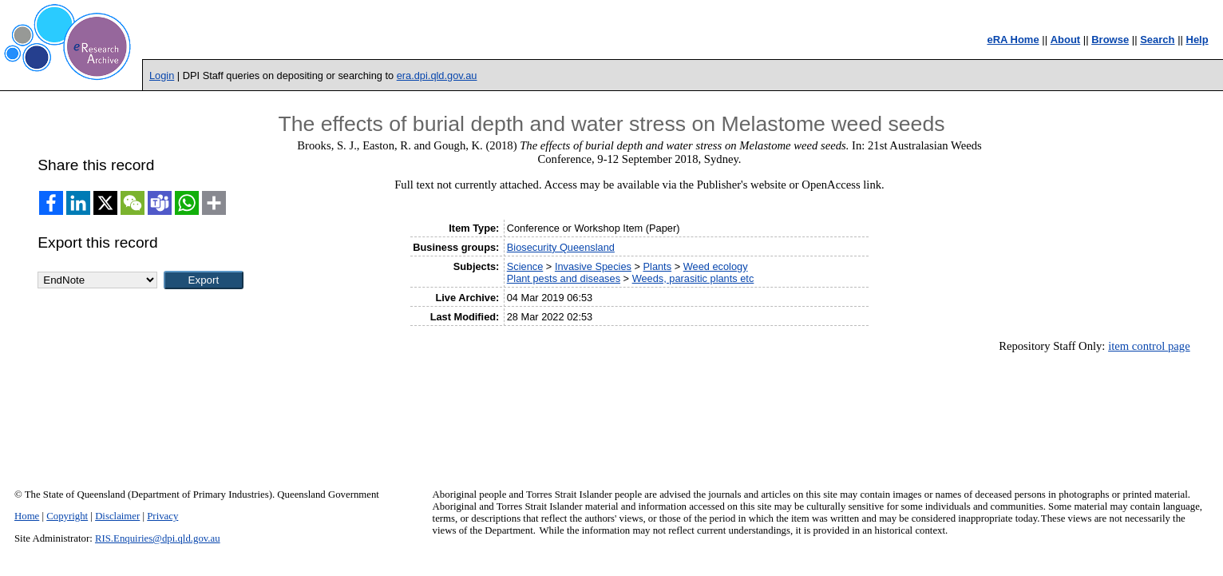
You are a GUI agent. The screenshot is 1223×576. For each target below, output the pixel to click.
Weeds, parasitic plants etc (693, 278)
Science (525, 266)
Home (26, 516)
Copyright (67, 516)
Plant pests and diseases (563, 278)
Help (1197, 40)
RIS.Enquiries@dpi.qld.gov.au (157, 538)
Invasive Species (593, 266)
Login (161, 75)
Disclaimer (117, 516)
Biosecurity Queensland (561, 247)
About (1066, 40)
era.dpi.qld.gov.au (437, 75)
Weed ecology (715, 266)
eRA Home (1013, 40)
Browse (1110, 40)
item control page (1149, 346)
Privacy (162, 516)
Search (1157, 40)
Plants (657, 266)
